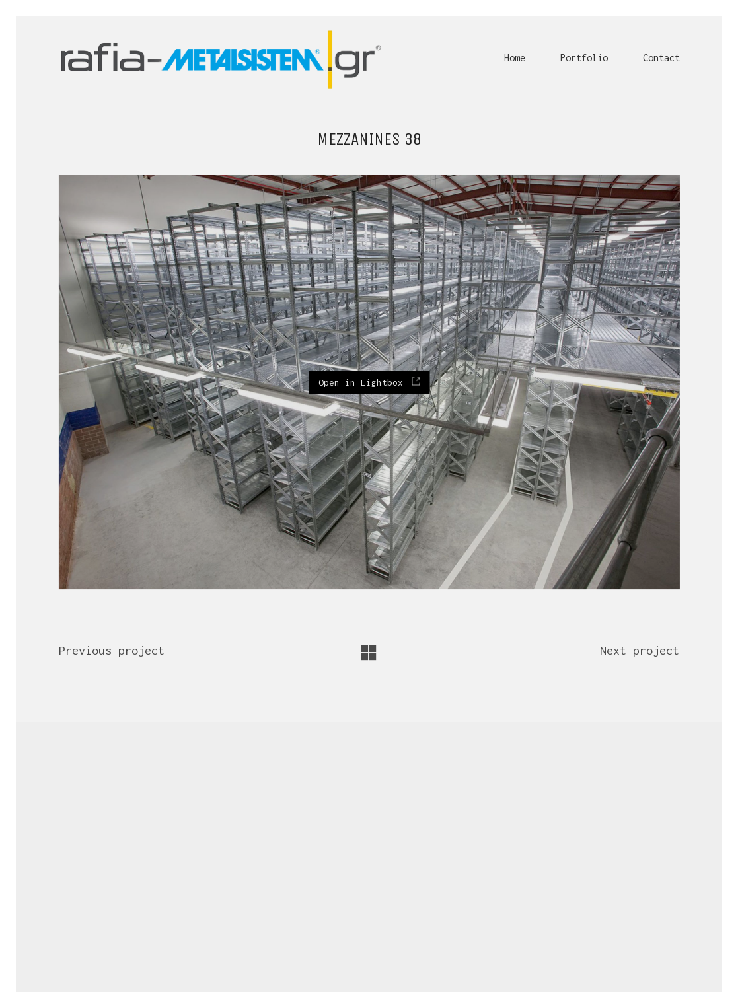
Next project (639, 650)
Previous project (112, 650)
